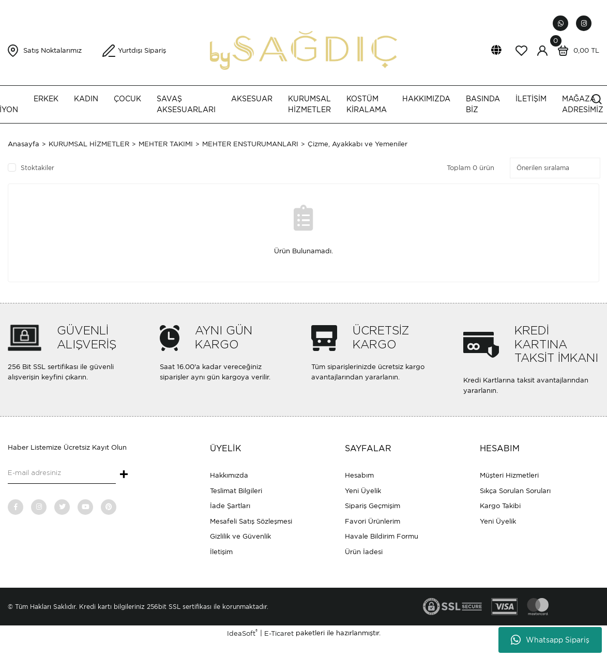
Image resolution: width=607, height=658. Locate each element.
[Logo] (303, 50)
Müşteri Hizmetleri (509, 475)
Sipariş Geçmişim (372, 506)
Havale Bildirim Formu (381, 536)
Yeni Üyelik (363, 491)
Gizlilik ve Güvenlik (240, 536)
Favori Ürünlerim (372, 521)
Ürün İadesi (364, 552)
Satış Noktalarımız (52, 50)
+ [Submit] (124, 475)
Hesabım (359, 475)
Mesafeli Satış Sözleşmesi (251, 521)
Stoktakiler (37, 168)
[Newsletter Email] (62, 473)
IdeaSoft (242, 633)
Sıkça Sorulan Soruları (515, 491)
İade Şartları (230, 506)
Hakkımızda (229, 475)
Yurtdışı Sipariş (142, 50)
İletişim (221, 552)
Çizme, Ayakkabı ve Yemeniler (357, 144)
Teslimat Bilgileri (236, 491)
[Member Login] (542, 50)
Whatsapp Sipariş (550, 640)
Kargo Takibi (500, 506)
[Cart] (576, 50)
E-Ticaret (279, 633)
